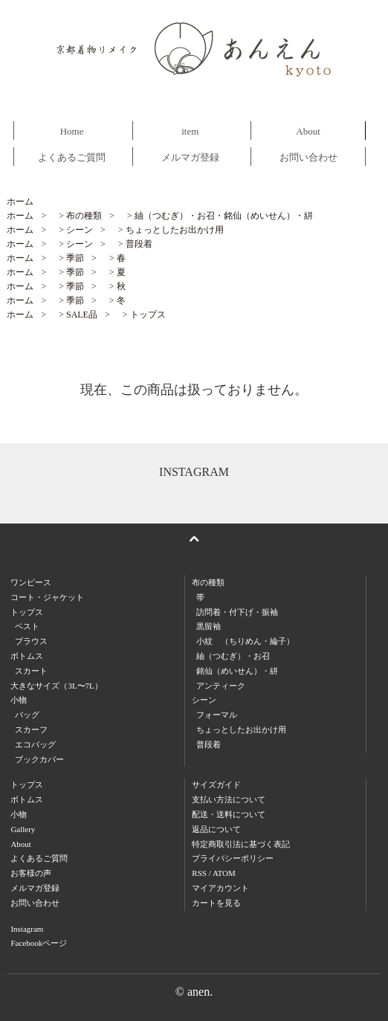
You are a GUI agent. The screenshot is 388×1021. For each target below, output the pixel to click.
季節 (75, 258)
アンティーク (220, 685)
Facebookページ (38, 942)
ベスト (27, 626)
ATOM (224, 873)
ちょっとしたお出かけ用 (175, 230)
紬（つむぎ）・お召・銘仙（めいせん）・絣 (224, 215)
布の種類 (84, 215)
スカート (31, 670)
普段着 (139, 244)
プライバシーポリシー (233, 858)
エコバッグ (35, 744)
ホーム (20, 201)
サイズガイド (216, 784)
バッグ (27, 714)
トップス (148, 314)
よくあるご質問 (72, 157)
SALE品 (81, 314)
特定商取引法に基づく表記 (241, 844)
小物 (18, 814)
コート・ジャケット (47, 597)
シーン (79, 230)
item (189, 131)
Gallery (22, 829)
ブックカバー (39, 759)
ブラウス (31, 641)
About (308, 131)
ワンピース (30, 582)
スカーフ (31, 729)
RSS (199, 873)
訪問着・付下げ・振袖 (237, 612)
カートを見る (216, 902)
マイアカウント (220, 887)
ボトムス (26, 799)
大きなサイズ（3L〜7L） (56, 685)
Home (72, 131)
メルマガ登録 (190, 157)
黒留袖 (208, 626)
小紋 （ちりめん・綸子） (245, 641)
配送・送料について (228, 814)
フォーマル (216, 714)
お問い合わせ (308, 157)
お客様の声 (30, 873)
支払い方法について (228, 799)
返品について (216, 829)
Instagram (26, 928)
